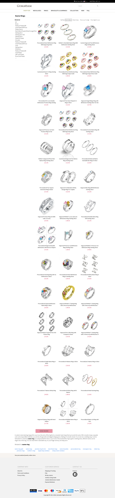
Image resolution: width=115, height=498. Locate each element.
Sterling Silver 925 (20, 35)
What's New (76, 20)
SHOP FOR (27, 10)
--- (15, 58)
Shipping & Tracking (50, 471)
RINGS (46, 10)
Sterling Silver (19, 33)
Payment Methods (50, 482)
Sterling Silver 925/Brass (19, 48)
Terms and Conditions (23, 473)
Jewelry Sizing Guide (50, 477)
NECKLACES (37, 10)
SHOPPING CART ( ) (95, 1)
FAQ (88, 10)
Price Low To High (84, 20)
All (16, 22)
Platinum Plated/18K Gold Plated (20, 52)
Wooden (17, 40)
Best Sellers (68, 20)
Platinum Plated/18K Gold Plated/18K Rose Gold (21, 43)
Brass (16, 24)
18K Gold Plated (19, 54)
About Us (19, 471)
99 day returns (49, 475)
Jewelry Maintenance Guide (52, 480)
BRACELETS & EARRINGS (59, 10)
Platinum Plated (19, 38)
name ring (31, 439)
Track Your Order (78, 1)
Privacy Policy (21, 475)
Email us (75, 471)
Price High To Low (95, 20)
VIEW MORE (44, 431)
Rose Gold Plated (20, 56)
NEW (83, 10)
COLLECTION (74, 10)
